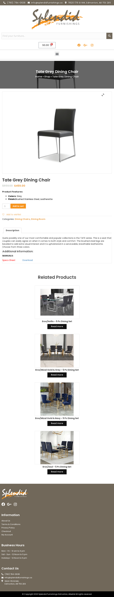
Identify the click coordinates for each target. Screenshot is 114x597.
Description (12, 230)
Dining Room (38, 219)
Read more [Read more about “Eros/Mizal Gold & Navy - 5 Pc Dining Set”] (57, 423)
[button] (57, 53)
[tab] (12, 230)
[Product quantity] (6, 206)
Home (38, 76)
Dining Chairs (22, 219)
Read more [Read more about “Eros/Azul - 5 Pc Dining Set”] (57, 471)
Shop (47, 76)
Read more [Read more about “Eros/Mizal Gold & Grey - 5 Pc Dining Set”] (57, 374)
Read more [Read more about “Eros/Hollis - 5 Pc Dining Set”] (57, 326)
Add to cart (18, 206)
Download (28, 260)
